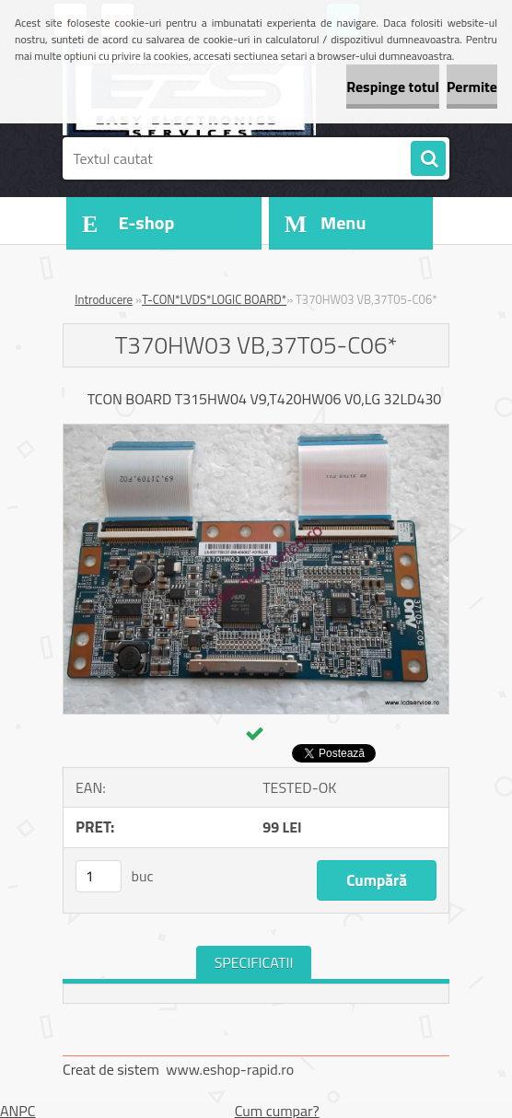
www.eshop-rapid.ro (230, 1069)
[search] (428, 159)
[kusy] (99, 876)
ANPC (18, 1110)
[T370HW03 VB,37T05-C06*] (256, 432)
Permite (472, 87)
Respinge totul (392, 87)
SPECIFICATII (254, 962)
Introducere (104, 299)
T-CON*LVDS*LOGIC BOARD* (214, 299)
